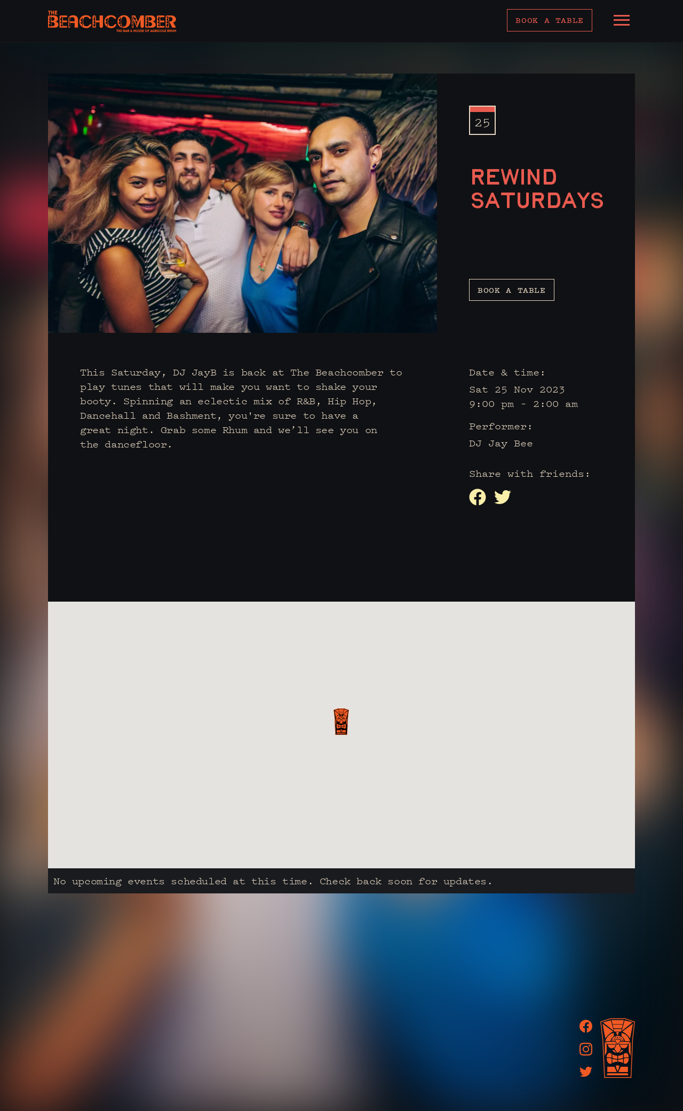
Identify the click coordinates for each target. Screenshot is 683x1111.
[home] (112, 21)
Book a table (549, 20)
